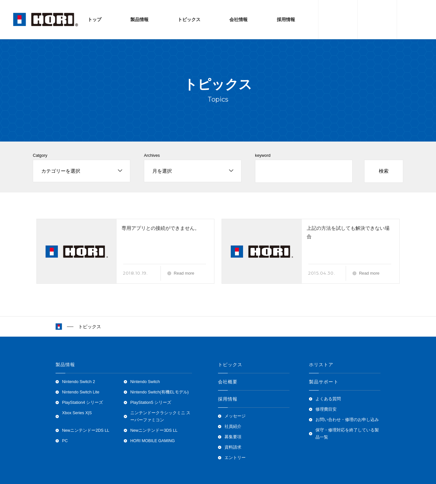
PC (65, 441)
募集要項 (232, 437)
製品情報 (139, 19)
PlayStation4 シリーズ (82, 402)
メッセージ (235, 416)
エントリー (235, 457)
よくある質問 (328, 399)
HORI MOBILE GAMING (152, 441)
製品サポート (324, 381)
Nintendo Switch (145, 381)
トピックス (189, 19)
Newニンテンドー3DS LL (153, 430)
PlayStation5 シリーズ (150, 402)
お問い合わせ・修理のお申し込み (347, 419)
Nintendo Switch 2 (78, 381)
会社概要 (227, 381)
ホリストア (321, 364)
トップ (94, 19)
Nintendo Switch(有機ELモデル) (159, 392)
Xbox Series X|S (77, 413)
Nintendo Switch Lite (80, 392)
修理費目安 (326, 409)
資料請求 (232, 447)
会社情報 (238, 19)
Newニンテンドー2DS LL (85, 430)
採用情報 (286, 19)
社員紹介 (232, 426)
